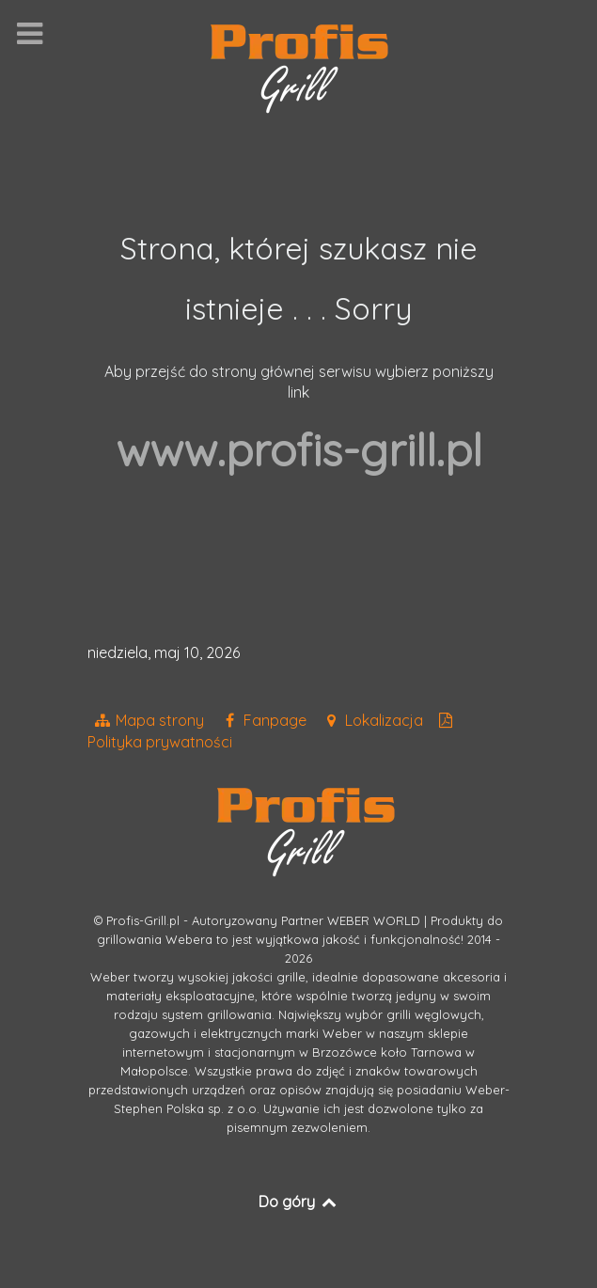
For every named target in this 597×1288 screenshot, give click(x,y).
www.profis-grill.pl (299, 449)
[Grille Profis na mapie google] (374, 720)
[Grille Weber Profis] (299, 66)
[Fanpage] (265, 720)
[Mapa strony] (150, 720)
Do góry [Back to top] (298, 1201)
